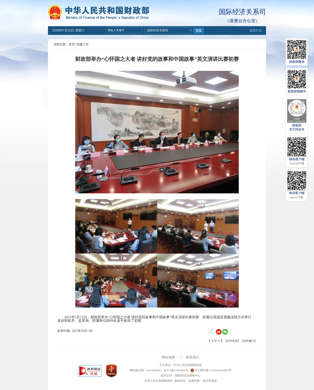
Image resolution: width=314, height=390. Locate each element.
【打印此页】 (232, 340)
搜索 (199, 30)
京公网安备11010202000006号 (210, 370)
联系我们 (192, 357)
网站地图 (168, 357)
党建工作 (83, 44)
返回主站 (255, 30)
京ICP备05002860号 (175, 370)
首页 (72, 44)
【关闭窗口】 (249, 340)
